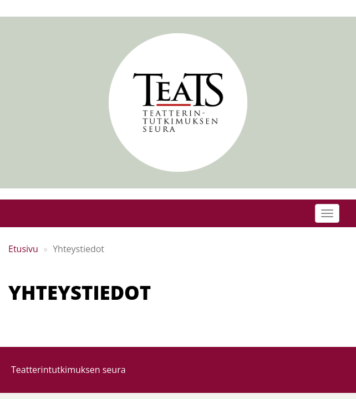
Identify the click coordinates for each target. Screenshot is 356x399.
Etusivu (23, 249)
